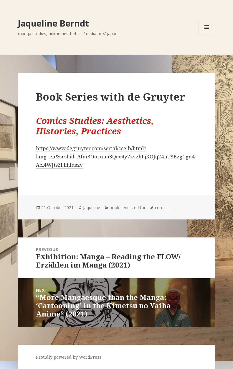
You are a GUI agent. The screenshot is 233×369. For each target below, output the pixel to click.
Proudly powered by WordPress (68, 357)
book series (121, 207)
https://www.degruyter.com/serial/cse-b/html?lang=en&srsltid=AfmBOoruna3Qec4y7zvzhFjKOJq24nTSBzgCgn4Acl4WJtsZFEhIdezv (115, 156)
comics (161, 207)
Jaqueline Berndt (53, 23)
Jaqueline (91, 207)
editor (140, 207)
